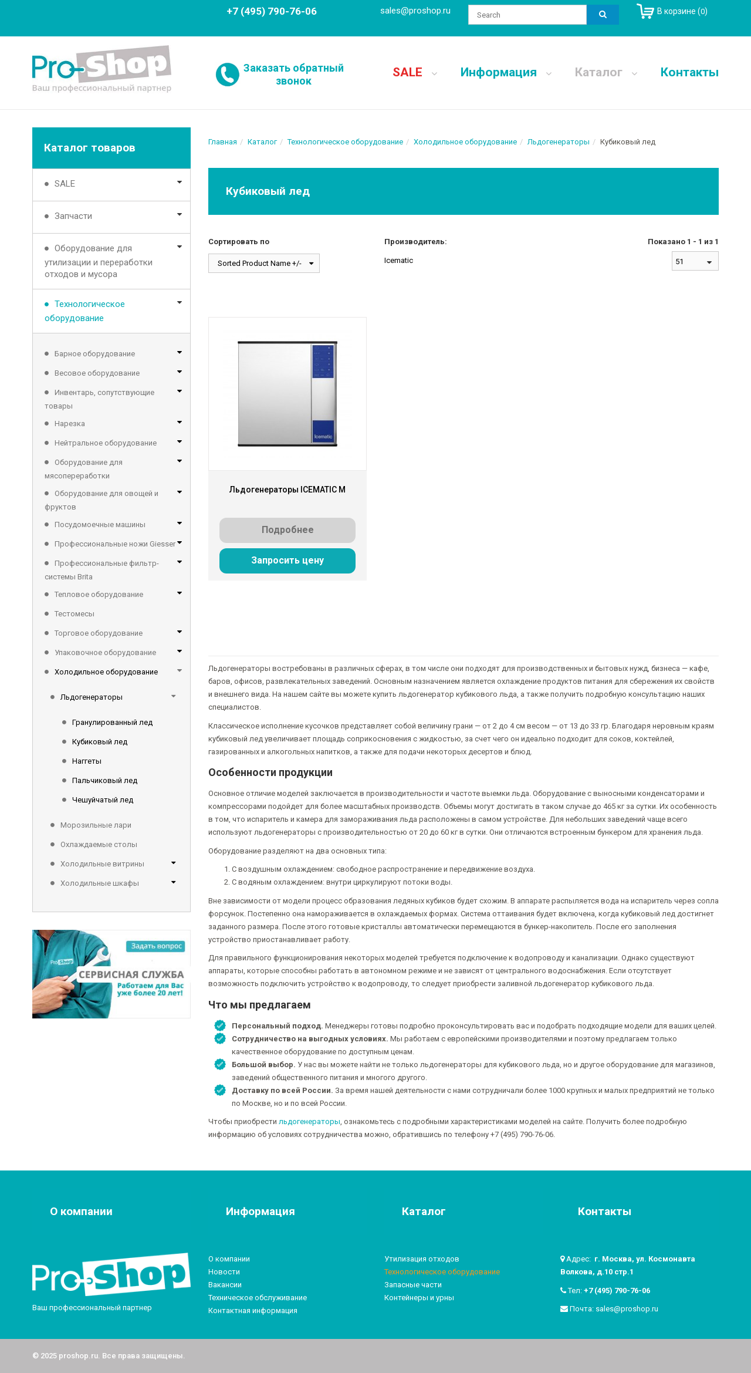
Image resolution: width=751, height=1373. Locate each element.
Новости (224, 1271)
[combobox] (695, 261)
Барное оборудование (95, 353)
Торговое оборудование (99, 633)
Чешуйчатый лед (102, 799)
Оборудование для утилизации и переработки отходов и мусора (99, 261)
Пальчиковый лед (104, 780)
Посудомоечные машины (100, 524)
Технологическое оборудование (85, 311)
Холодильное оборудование (106, 671)
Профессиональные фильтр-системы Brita (102, 570)
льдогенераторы (309, 1121)
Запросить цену (287, 560)
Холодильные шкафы (99, 883)
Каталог (606, 72)
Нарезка (70, 423)
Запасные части (413, 1284)
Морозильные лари (95, 825)
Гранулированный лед (112, 722)
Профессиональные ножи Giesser (115, 543)
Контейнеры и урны (419, 1297)
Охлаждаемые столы (98, 844)
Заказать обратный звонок (293, 74)
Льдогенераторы (91, 697)
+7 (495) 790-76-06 (617, 1290)
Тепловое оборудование (99, 594)
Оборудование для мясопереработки (84, 469)
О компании (229, 1258)
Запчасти (73, 216)
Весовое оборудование (97, 373)
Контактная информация (252, 1310)
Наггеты (87, 761)
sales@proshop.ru (415, 10)
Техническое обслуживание (257, 1297)
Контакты (690, 72)
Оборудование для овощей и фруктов (101, 500)
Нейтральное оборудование (106, 442)
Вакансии (225, 1284)
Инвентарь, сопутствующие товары (99, 399)
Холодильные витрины (102, 863)
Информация (506, 72)
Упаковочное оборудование (105, 652)
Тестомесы (74, 613)
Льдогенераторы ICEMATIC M (287, 489)
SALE (415, 72)
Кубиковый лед (99, 741)
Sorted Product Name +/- (260, 263)
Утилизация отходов (421, 1258)
